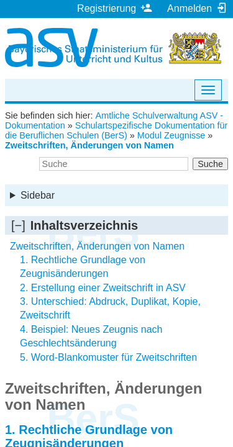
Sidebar (38, 195)
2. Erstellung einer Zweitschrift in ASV (103, 287)
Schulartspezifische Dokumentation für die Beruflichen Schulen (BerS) (116, 130)
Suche (210, 164)
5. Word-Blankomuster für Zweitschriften (108, 357)
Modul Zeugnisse (171, 135)
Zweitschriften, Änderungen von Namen (89, 145)
